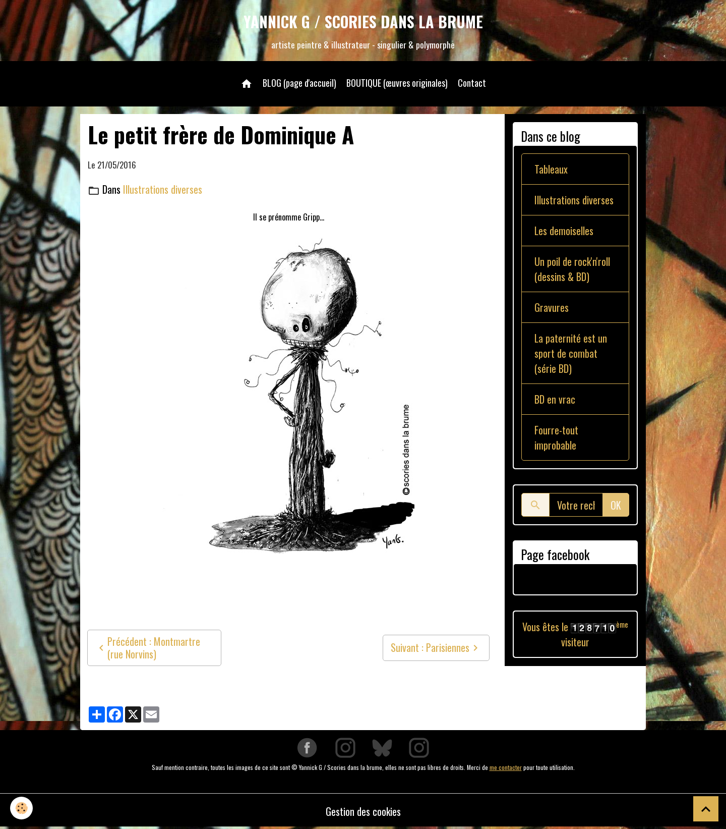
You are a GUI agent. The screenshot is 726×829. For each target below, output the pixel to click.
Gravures (551, 307)
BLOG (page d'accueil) (299, 82)
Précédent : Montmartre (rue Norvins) (147, 647)
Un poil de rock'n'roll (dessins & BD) (572, 269)
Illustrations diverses (162, 189)
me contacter (506, 767)
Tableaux (551, 169)
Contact (472, 82)
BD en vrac (554, 399)
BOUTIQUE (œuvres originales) (397, 82)
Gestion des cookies (363, 811)
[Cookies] (21, 808)
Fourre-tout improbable (556, 437)
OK (616, 505)
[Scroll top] (705, 808)
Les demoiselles (563, 230)
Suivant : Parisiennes (436, 647)
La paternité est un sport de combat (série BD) (570, 353)
